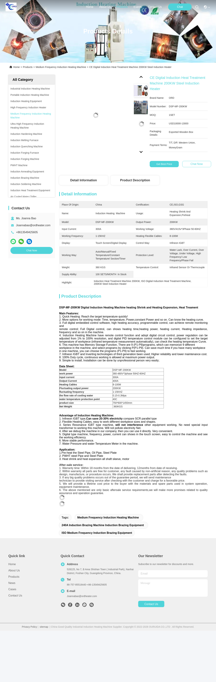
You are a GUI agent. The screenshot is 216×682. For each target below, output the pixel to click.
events (137, 6)
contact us (155, 6)
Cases (12, 589)
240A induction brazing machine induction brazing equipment (103, 525)
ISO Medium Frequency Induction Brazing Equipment (97, 532)
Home (89, 6)
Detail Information (83, 180)
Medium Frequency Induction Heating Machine (61, 67)
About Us (14, 570)
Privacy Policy (29, 626)
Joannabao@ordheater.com (33, 225)
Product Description (135, 180)
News (11, 583)
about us (105, 6)
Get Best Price (165, 164)
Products (28, 67)
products (122, 6)
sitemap (44, 626)
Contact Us (15, 595)
